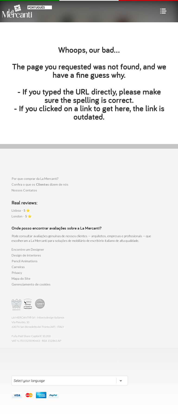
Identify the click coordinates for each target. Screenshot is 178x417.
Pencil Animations (25, 261)
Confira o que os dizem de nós (40, 184)
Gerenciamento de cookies (31, 284)
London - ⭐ (22, 216)
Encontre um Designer (28, 249)
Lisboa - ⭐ (21, 210)
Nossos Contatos (24, 190)
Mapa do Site (21, 278)
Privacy (17, 273)
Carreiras (18, 267)
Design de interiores (26, 255)
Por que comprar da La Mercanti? (35, 179)
